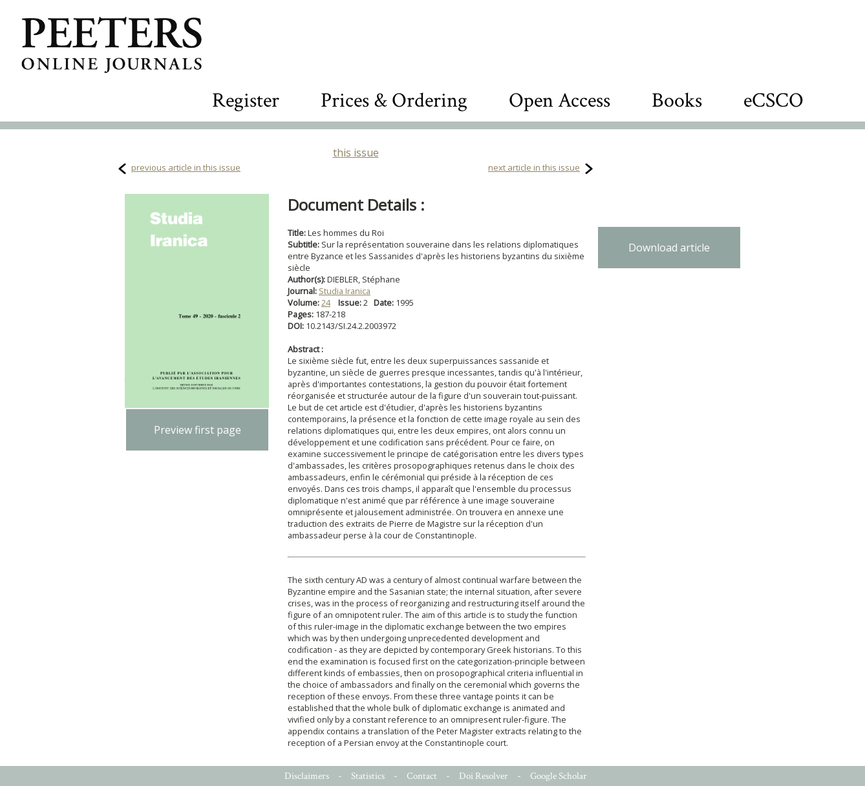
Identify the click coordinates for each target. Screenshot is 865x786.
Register (245, 100)
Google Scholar (558, 776)
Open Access (559, 100)
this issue (356, 152)
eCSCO (773, 100)
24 (325, 302)
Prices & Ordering (394, 100)
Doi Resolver (483, 776)
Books (677, 100)
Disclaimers (306, 776)
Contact (422, 776)
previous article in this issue (185, 167)
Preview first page (197, 430)
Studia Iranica (344, 291)
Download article (669, 247)
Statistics (368, 776)
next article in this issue (534, 167)
